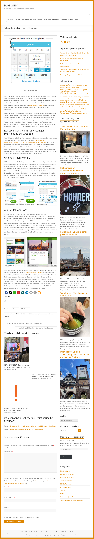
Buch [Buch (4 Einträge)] (65, 87)
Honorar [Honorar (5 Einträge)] (86, 96)
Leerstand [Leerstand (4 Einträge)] (70, 100)
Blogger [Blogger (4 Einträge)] (62, 87)
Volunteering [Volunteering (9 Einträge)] (76, 111)
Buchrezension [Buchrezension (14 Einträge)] (73, 87)
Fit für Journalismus (82, 534)
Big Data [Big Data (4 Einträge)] (75, 85)
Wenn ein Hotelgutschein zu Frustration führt (74, 127)
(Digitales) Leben (33, 314)
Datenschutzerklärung (55, 536)
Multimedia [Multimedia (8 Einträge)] (73, 102)
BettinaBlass (10, 314)
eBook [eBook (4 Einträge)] (79, 94)
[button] (6, 292)
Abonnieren (66, 457)
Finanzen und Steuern (67, 477)
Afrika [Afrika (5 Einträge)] (66, 85)
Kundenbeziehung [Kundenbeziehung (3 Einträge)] (64, 100)
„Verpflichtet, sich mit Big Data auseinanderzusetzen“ (24, 323)
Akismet (37, 481)
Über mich (9, 19)
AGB (63, 536)
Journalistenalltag (66, 481)
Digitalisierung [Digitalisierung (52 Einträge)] (68, 93)
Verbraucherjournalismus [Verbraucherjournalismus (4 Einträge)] (74, 109)
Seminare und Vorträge (51, 19)
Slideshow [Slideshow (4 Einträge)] (77, 104)
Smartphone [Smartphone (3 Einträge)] (82, 104)
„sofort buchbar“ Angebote (34, 272)
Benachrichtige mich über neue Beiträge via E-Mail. (22, 517)
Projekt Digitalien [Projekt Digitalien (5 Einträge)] (65, 104)
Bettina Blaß (13, 5)
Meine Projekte (25, 534)
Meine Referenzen (67, 19)
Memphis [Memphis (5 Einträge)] (76, 100)
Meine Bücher (16, 534)
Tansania (63, 490)
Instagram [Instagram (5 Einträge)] (68, 98)
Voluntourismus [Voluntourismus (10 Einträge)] (75, 113)
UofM (62, 494)
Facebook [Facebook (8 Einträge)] (81, 96)
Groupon (15, 309)
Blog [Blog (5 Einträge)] (86, 85)
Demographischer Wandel (68, 474)
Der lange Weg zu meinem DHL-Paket (72, 75)
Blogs (76, 19)
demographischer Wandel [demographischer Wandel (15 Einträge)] (70, 90)
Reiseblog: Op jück (33, 536)
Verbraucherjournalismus (46, 314)
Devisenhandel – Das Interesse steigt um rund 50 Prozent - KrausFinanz (33, 426)
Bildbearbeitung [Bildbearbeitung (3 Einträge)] (80, 85)
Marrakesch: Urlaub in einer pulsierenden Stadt (73, 233)
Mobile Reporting (66, 484)
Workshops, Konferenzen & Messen (71, 500)
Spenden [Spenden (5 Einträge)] (66, 107)
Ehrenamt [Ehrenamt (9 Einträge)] (84, 94)
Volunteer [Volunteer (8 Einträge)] (68, 111)
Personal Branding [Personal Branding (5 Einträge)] (82, 102)
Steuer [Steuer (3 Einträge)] (70, 106)
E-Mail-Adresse (9, 498)
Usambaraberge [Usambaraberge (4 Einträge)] (64, 109)
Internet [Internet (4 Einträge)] (73, 98)
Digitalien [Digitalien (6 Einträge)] (73, 91)
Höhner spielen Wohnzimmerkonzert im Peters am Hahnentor (71, 171)
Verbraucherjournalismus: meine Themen (28, 19)
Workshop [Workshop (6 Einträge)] (84, 113)
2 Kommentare (11, 317)
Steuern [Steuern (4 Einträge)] (74, 107)
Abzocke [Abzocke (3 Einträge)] (62, 85)
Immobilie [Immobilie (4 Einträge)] (62, 98)
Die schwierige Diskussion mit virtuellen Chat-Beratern (36, 328)
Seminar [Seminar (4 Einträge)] (72, 104)
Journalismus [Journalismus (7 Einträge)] (80, 98)
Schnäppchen (25, 309)
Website (6, 507)
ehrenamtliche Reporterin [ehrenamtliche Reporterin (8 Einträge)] (68, 96)
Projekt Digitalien (65, 487)
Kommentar (8, 452)
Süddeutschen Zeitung (36, 105)
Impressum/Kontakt (12, 22)
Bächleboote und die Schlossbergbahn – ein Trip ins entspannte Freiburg (74, 354)
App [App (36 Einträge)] (70, 85)
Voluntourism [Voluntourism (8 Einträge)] (64, 113)
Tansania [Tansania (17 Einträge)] (80, 106)
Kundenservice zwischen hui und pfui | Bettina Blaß (26, 430)
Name (6, 487)
